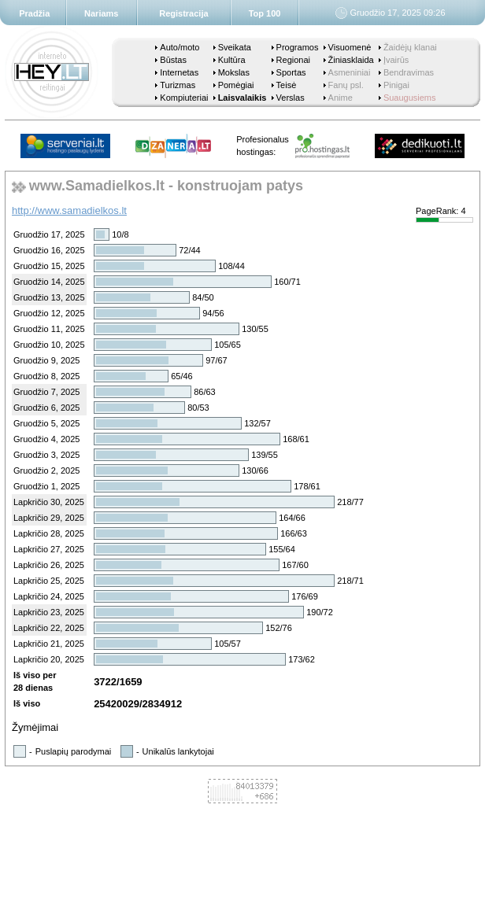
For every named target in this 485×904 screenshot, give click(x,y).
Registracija (183, 13)
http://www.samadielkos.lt (69, 210)
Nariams (101, 13)
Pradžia (34, 13)
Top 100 (265, 13)
